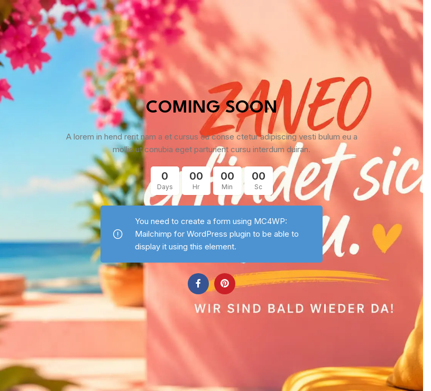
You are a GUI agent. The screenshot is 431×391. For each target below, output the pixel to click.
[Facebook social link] (198, 283)
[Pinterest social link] (224, 283)
